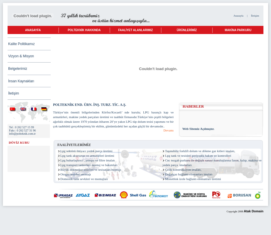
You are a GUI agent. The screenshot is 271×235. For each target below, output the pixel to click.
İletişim (255, 15)
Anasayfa (238, 15)
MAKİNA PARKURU (238, 30)
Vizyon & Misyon (21, 56)
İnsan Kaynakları (21, 81)
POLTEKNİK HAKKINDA (84, 30)
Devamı (168, 130)
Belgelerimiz (17, 69)
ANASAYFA (33, 30)
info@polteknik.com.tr (22, 133)
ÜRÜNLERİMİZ (187, 30)
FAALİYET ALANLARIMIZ (135, 30)
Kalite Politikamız (21, 44)
